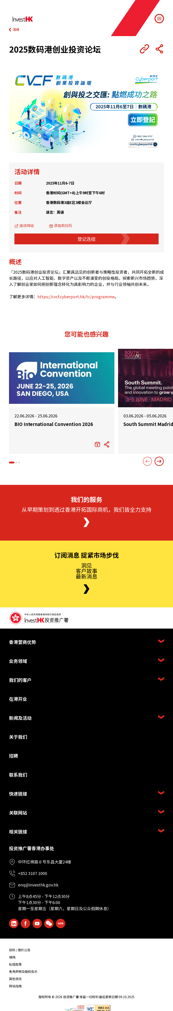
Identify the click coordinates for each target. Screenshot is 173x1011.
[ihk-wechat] (49, 923)
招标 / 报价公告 (19, 950)
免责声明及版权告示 (23, 971)
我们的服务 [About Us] (86, 499)
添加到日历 (63, 225)
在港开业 (18, 699)
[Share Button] (159, 49)
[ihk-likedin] (13, 923)
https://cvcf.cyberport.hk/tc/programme (75, 296)
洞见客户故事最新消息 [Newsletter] (86, 570)
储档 (12, 957)
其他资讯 (15, 978)
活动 (16, 29)
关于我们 (18, 736)
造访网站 (26, 225)
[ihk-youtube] (37, 923)
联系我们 (18, 774)
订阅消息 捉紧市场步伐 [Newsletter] (86, 555)
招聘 (13, 755)
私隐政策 (15, 964)
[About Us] (86, 522)
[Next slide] (159, 461)
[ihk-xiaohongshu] (60, 923)
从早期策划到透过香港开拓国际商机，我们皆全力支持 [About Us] (86, 509)
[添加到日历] (97, 444)
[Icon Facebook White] (25, 923)
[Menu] (159, 18)
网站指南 (15, 986)
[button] (11, 462)
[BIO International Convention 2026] (61, 378)
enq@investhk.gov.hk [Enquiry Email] (38, 885)
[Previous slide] (147, 461)
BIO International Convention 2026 (53, 424)
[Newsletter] (86, 589)
